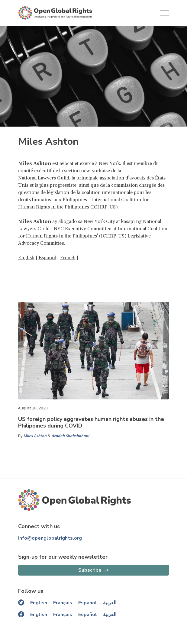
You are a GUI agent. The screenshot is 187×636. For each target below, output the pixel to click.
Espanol (47, 258)
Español (87, 602)
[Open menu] (164, 13)
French (68, 258)
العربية (109, 602)
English (26, 258)
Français (62, 602)
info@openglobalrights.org (50, 538)
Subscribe (90, 570)
